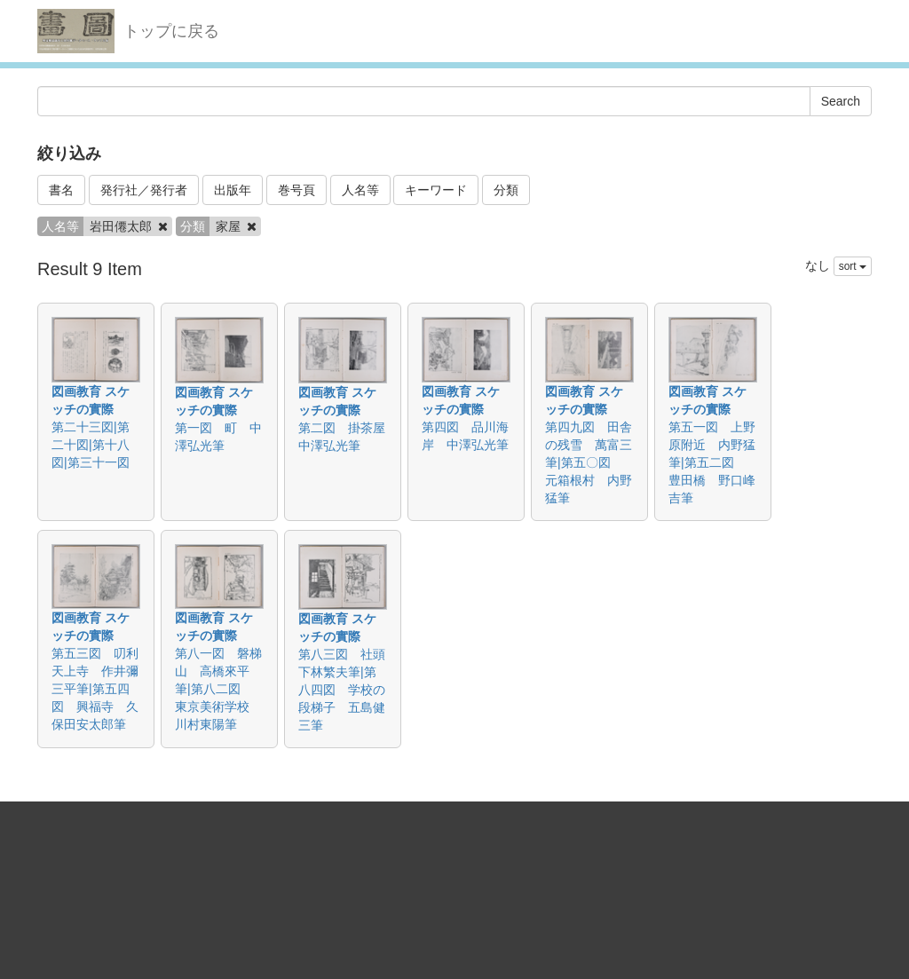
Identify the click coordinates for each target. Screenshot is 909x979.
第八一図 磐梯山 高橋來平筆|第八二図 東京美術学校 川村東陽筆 (218, 688)
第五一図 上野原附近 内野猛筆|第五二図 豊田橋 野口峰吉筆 (711, 462)
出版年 (232, 190)
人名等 (360, 190)
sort (852, 266)
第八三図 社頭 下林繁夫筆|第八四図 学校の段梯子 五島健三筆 (348, 689)
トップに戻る (171, 31)
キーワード (436, 190)
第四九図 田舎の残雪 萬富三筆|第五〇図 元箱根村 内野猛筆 (588, 462)
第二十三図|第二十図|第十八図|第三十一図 (90, 445)
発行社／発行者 (143, 190)
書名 (61, 190)
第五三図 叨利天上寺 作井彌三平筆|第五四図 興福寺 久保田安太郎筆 (94, 688)
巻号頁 (296, 190)
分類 (506, 190)
